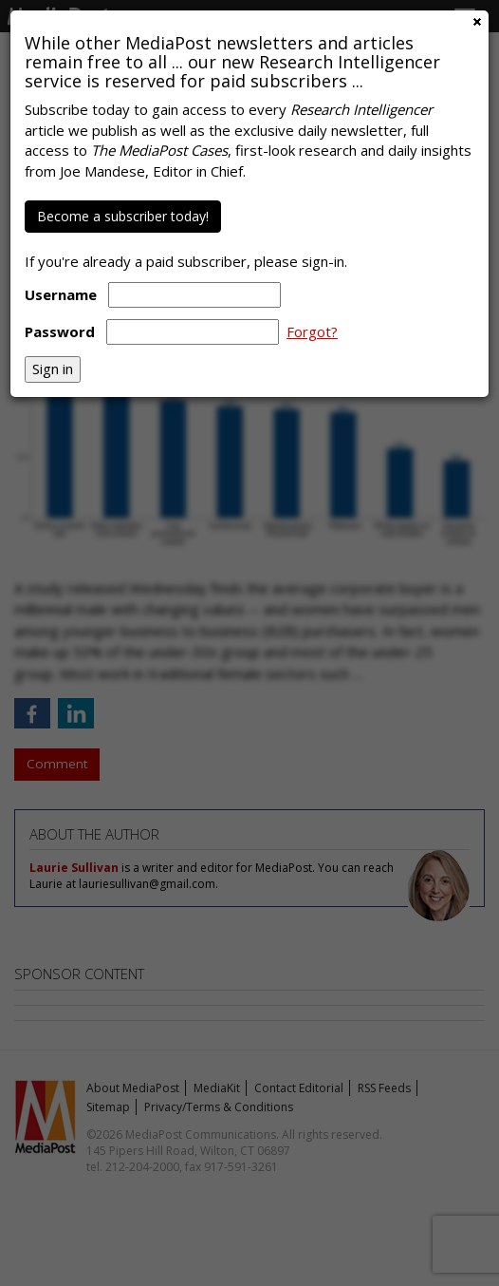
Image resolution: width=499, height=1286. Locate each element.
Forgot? (312, 331)
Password (60, 331)
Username (61, 294)
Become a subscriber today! (123, 216)
